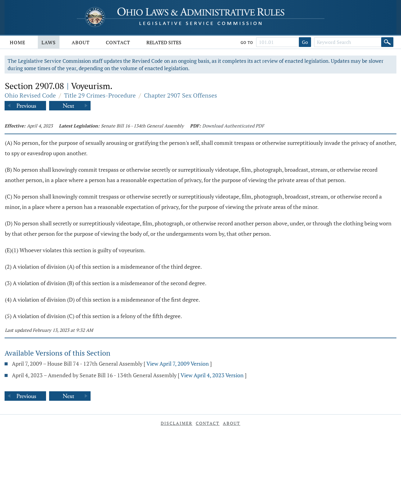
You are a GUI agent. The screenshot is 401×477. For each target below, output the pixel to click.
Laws (48, 42)
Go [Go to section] (305, 42)
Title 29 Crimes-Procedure (100, 95)
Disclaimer (176, 423)
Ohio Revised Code (30, 95)
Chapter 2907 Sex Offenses (180, 95)
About (81, 42)
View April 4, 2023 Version (212, 375)
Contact (118, 42)
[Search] (387, 42)
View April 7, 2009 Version (177, 363)
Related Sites (163, 42)
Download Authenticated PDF (233, 126)
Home (17, 42)
